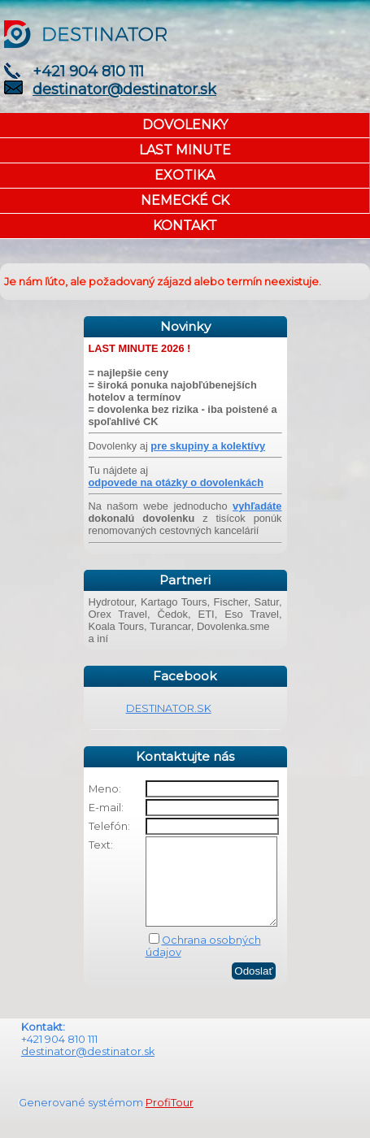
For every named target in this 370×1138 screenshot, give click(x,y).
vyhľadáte (257, 506)
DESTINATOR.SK (168, 708)
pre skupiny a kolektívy (207, 446)
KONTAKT (185, 225)
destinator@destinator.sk (124, 89)
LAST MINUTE (185, 150)
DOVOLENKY (185, 124)
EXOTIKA (185, 175)
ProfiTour (170, 1120)
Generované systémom (82, 1120)
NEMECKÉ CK (185, 200)
